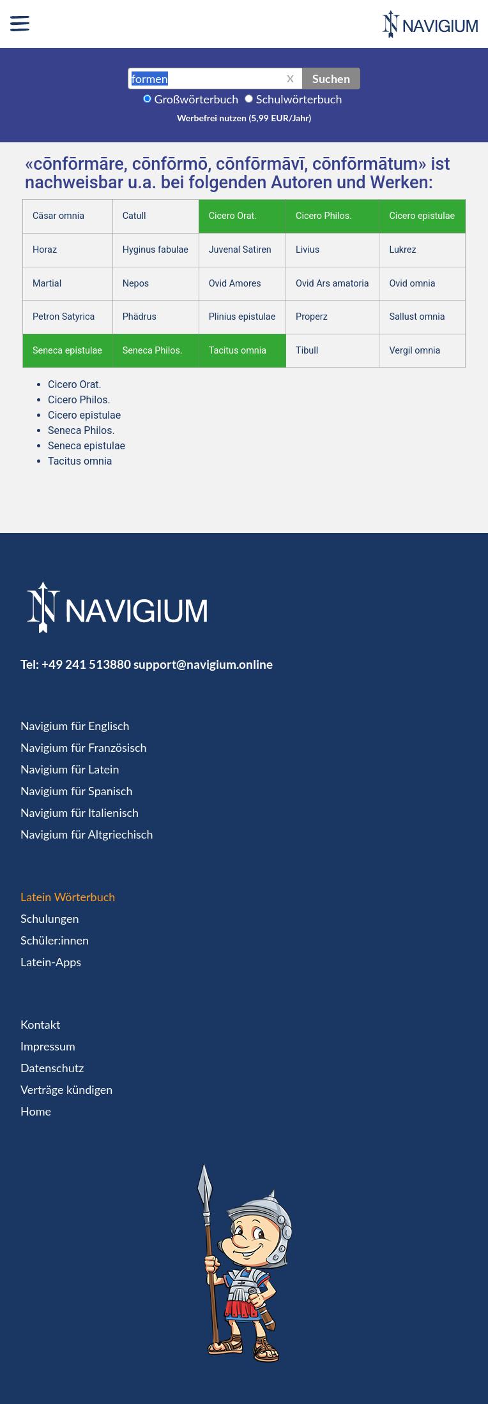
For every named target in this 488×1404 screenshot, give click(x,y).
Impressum (47, 1046)
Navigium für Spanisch (76, 791)
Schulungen (49, 918)
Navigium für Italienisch (79, 812)
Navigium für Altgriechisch (86, 834)
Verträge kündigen (66, 1089)
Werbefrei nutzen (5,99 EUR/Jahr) (244, 117)
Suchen (331, 78)
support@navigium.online (203, 664)
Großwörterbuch (197, 99)
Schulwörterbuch (299, 99)
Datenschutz (52, 1068)
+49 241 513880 (86, 664)
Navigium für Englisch (75, 726)
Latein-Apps (50, 962)
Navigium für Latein (69, 769)
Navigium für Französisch (83, 747)
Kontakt (40, 1024)
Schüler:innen (54, 940)
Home (35, 1111)
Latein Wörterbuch (67, 897)
